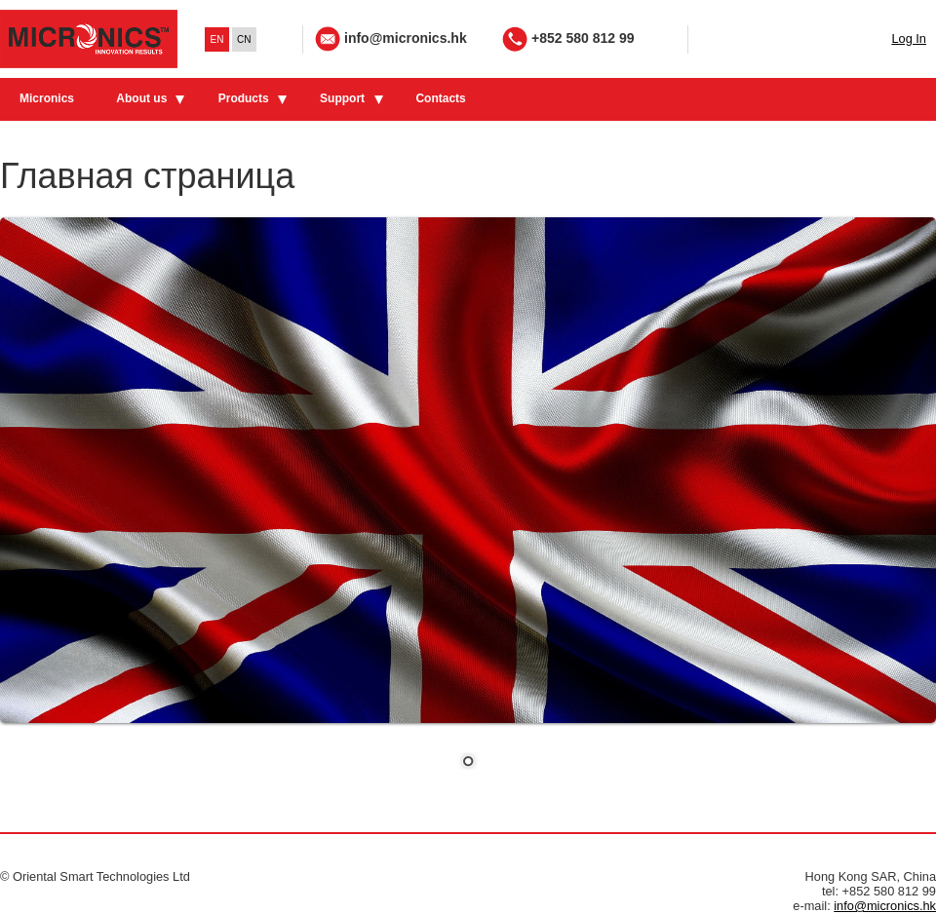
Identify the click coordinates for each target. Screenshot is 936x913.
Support (342, 98)
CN (244, 39)
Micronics (47, 98)
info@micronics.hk (405, 38)
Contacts (440, 98)
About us (141, 98)
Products (243, 98)
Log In (908, 38)
